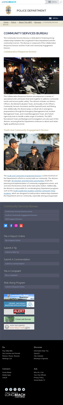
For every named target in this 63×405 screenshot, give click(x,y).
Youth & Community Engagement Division (21, 215)
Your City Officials (40, 375)
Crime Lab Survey (23, 319)
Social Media (6, 372)
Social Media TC (39, 380)
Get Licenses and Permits (11, 353)
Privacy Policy (39, 378)
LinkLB (4, 378)
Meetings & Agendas (41, 359)
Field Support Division (13, 219)
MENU (54, 2)
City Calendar (38, 356)
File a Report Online (12, 240)
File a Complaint (11, 275)
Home (6, 22)
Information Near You (41, 351)
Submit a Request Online (15, 287)
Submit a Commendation (14, 263)
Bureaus (37, 22)
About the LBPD (25, 22)
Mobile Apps (6, 375)
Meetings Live (7, 359)
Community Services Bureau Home (18, 211)
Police (13, 22)
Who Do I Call (38, 372)
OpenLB (37, 353)
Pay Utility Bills (7, 351)
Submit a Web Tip (12, 252)
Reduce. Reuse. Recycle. (11, 356)
